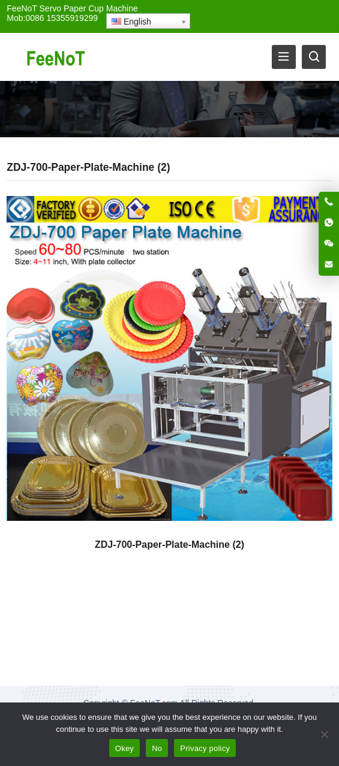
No (157, 748)
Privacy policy (205, 748)
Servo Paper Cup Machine (89, 8)
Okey (124, 748)
